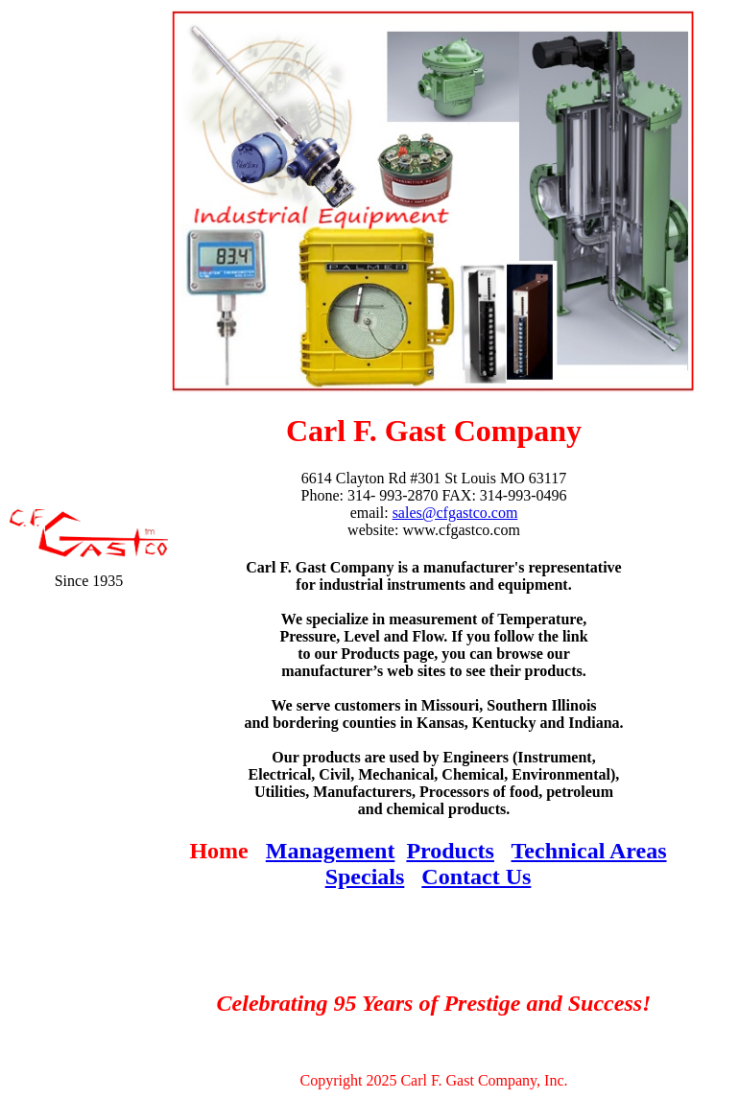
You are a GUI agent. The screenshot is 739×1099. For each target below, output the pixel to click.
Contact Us (476, 876)
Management (330, 850)
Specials (365, 876)
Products (450, 850)
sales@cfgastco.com (455, 512)
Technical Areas (589, 850)
